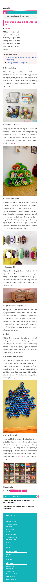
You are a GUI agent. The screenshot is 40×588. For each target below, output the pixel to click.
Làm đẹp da (9, 569)
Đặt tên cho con (11, 539)
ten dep (8, 547)
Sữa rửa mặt (10, 566)
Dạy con (8, 542)
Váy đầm (9, 532)
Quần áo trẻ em (11, 521)
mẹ (14, 143)
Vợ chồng (9, 559)
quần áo (20, 456)
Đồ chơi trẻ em (10, 529)
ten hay (8, 545)
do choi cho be (14, 490)
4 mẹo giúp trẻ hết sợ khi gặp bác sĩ (18, 63)
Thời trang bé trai (11, 537)
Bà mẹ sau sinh (11, 579)
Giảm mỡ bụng (10, 576)
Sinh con (9, 557)
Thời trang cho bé (11, 524)
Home (5, 12)
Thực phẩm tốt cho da (13, 574)
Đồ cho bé (9, 526)
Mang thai (9, 554)
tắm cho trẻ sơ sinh (12, 519)
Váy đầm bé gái (11, 534)
